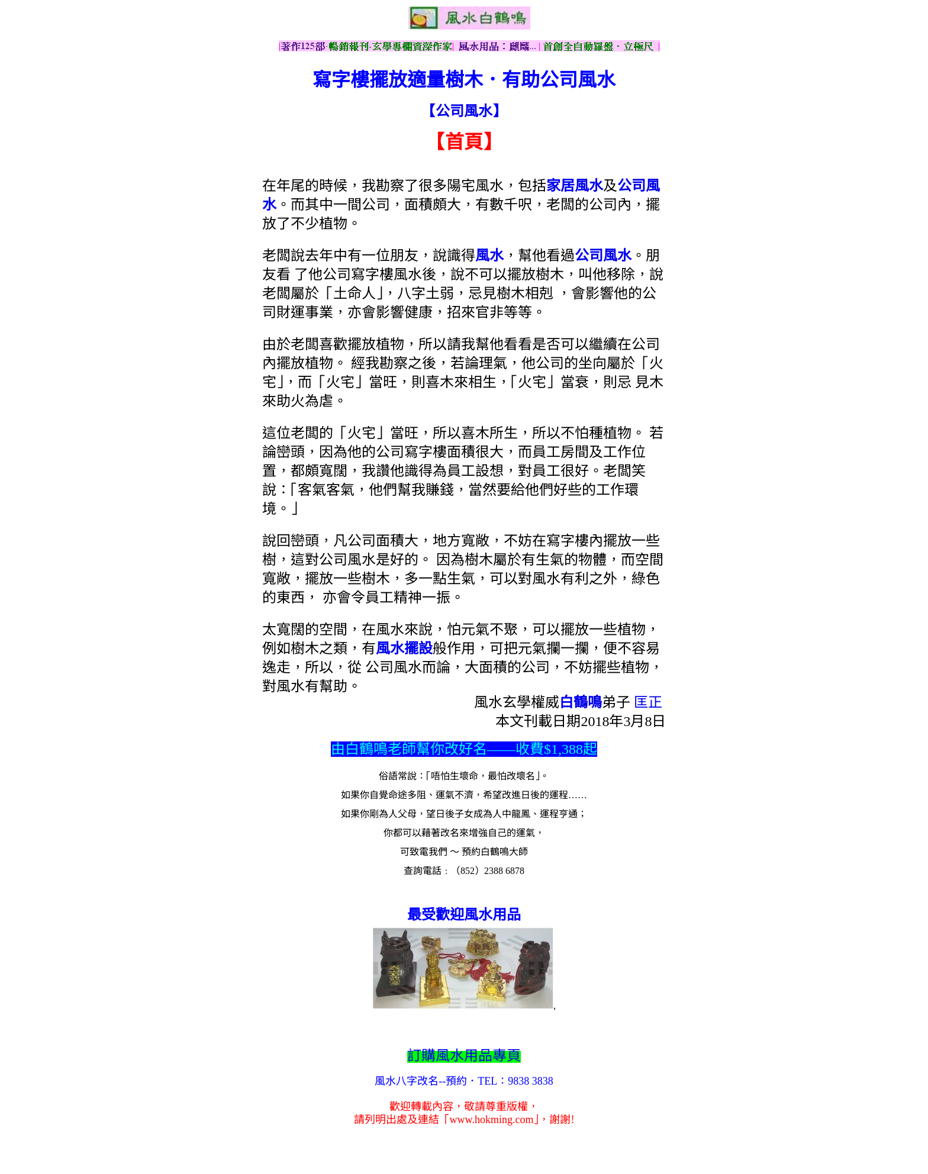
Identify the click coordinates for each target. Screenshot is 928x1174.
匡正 (648, 702)
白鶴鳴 (580, 702)
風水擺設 (404, 648)
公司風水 (603, 255)
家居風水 (574, 185)
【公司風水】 (464, 111)
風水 (489, 255)
